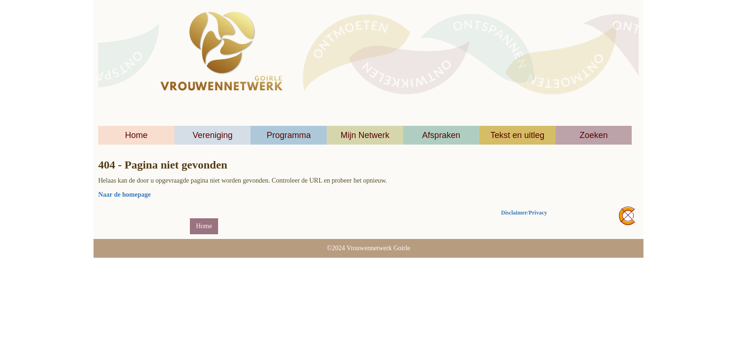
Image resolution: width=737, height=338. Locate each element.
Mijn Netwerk (364, 135)
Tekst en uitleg (517, 135)
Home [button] (204, 226)
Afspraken (441, 135)
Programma (289, 135)
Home (136, 135)
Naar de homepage (124, 194)
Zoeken (594, 135)
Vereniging (213, 135)
